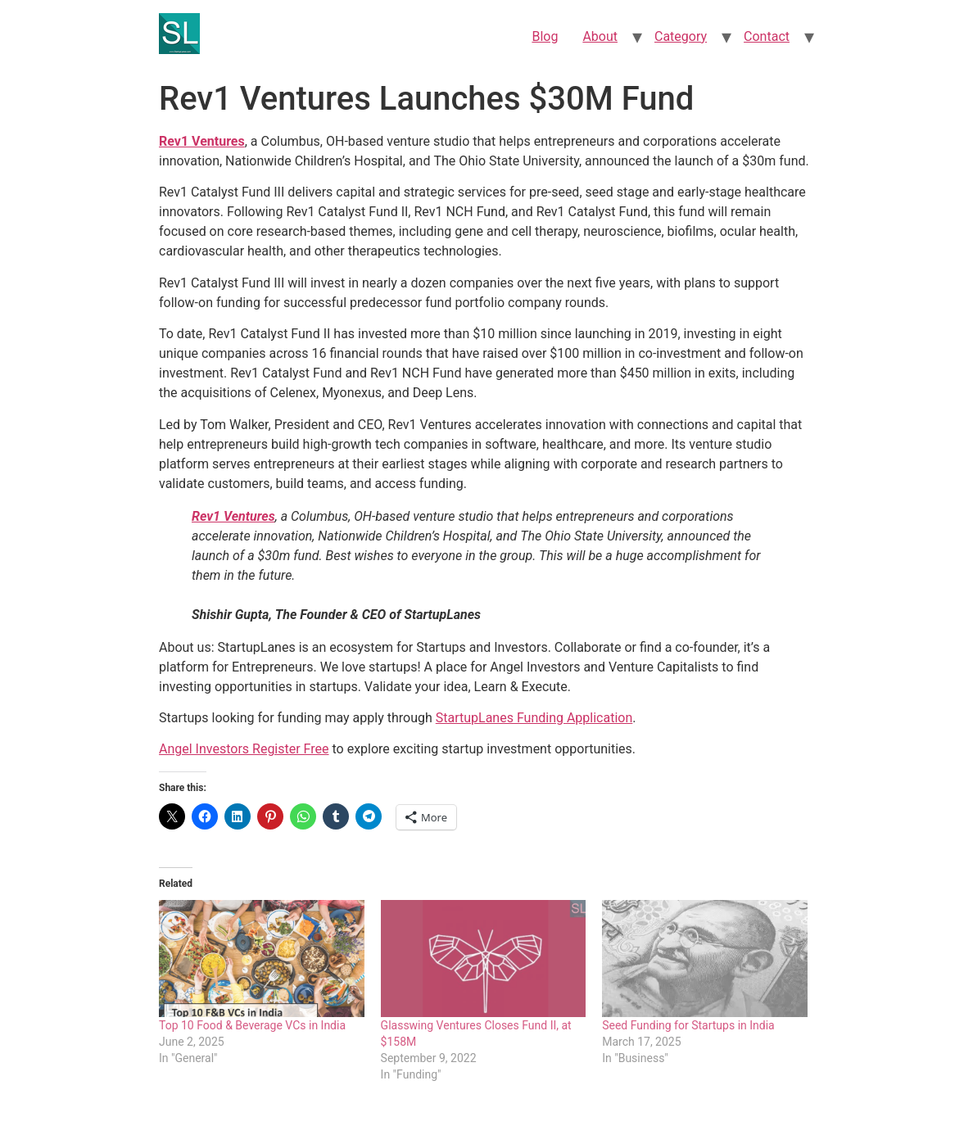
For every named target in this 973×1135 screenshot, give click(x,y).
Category (680, 36)
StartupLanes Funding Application (534, 718)
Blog (545, 36)
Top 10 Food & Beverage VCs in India (252, 1025)
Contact (767, 36)
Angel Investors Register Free (244, 749)
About (600, 36)
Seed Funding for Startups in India (688, 1025)
